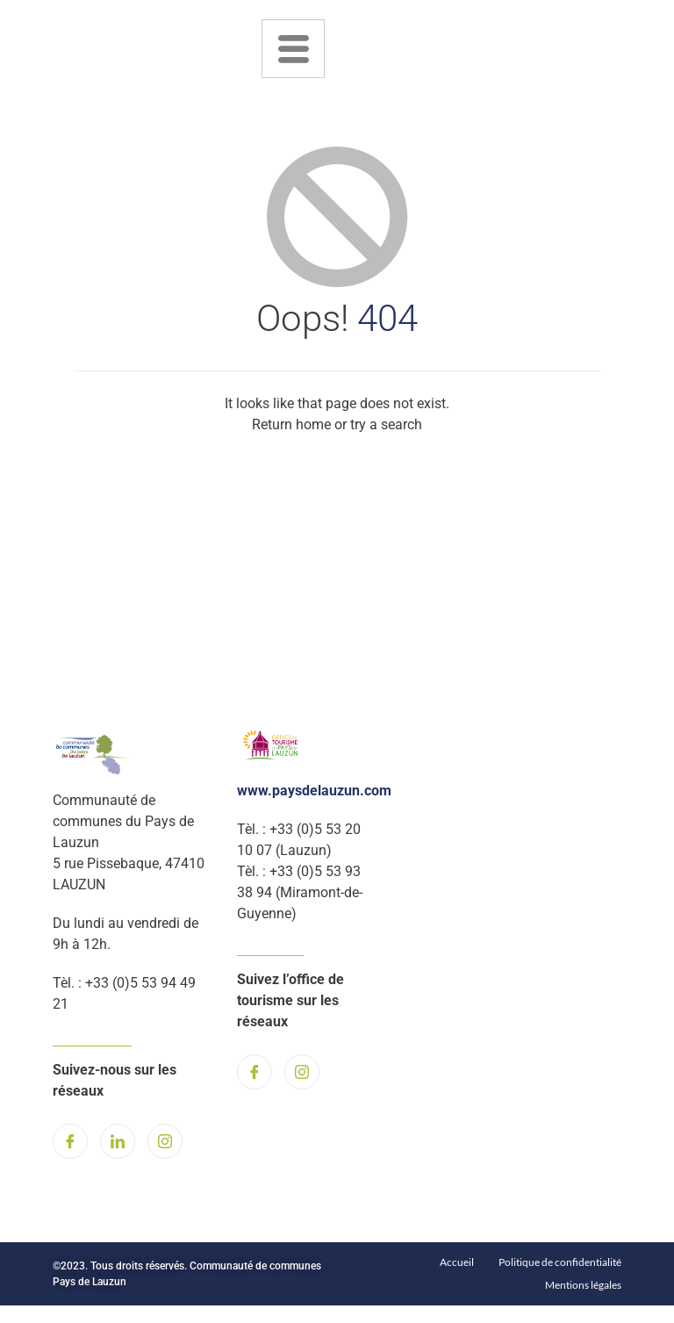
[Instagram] (165, 1141)
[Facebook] (70, 1141)
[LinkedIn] (117, 1141)
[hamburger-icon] (293, 48)
